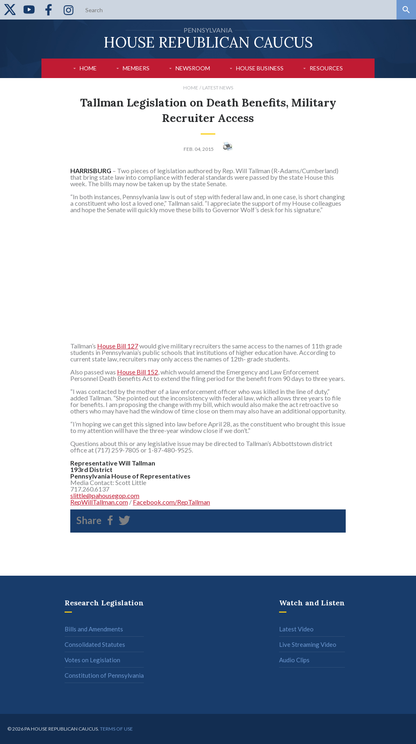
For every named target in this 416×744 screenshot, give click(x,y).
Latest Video (296, 629)
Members (136, 68)
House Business (260, 68)
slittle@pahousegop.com (104, 495)
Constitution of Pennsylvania (104, 675)
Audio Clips (294, 660)
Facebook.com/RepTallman (171, 502)
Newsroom (193, 68)
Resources (326, 68)
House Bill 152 (137, 372)
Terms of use (116, 729)
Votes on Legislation (92, 660)
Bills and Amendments (94, 629)
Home (88, 68)
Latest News (217, 88)
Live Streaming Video (307, 644)
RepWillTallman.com (99, 502)
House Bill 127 (117, 346)
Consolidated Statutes (95, 644)
